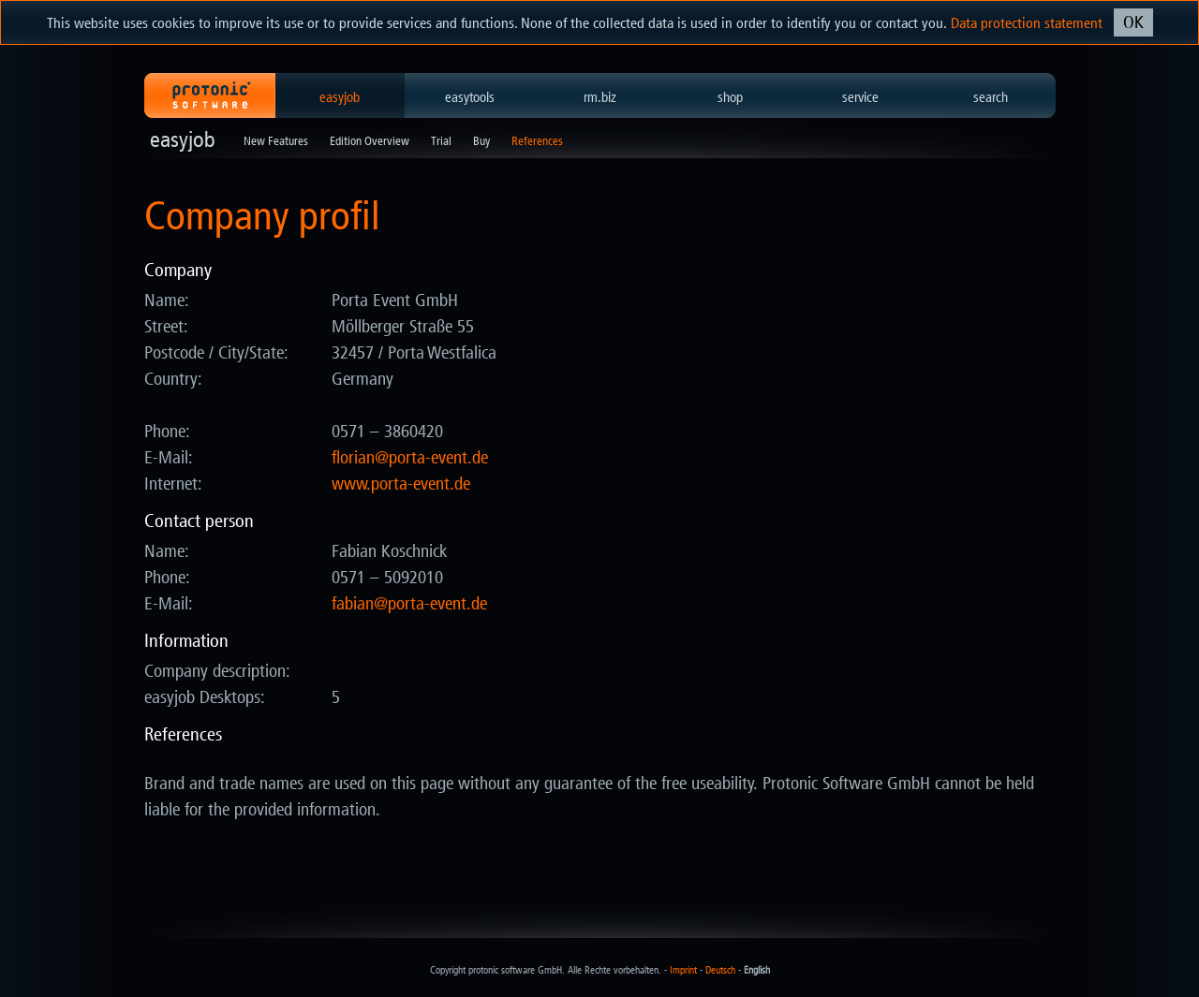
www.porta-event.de (401, 484)
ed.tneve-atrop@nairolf (410, 457)
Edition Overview (369, 141)
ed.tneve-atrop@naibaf (409, 604)
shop (730, 97)
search (990, 97)
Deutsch (720, 970)
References (537, 141)
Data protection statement (1027, 23)
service (860, 97)
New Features (276, 141)
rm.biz (600, 97)
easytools (470, 97)
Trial (441, 141)
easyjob (339, 97)
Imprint (683, 970)
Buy (481, 141)
